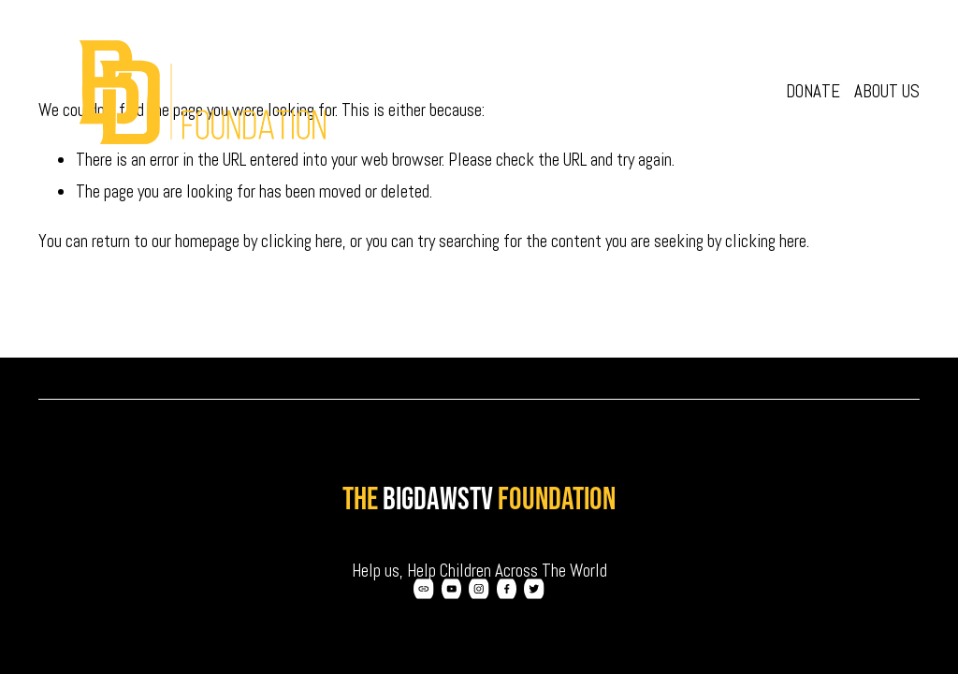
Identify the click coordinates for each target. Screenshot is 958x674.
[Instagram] (479, 589)
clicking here (301, 241)
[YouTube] (452, 589)
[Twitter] (534, 589)
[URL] (424, 589)
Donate (813, 91)
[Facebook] (507, 589)
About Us (887, 91)
